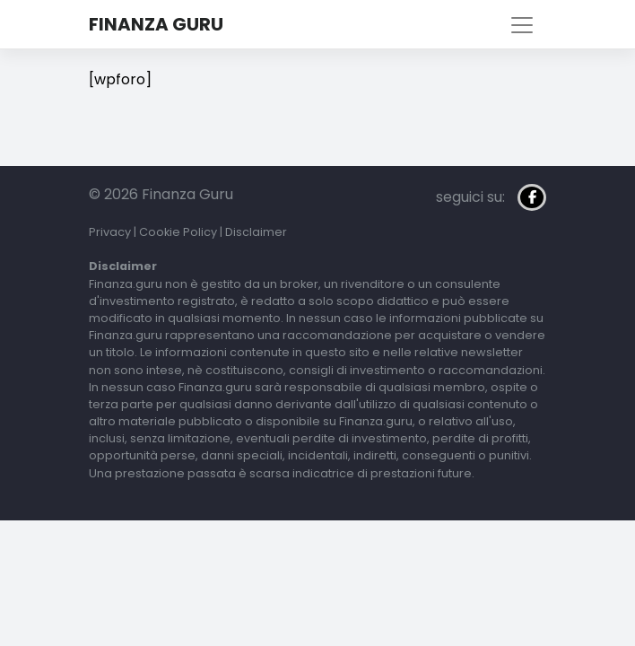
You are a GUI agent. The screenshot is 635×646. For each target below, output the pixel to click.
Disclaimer (256, 232)
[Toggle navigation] (522, 25)
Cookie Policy (178, 232)
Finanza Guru (156, 24)
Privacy (110, 232)
